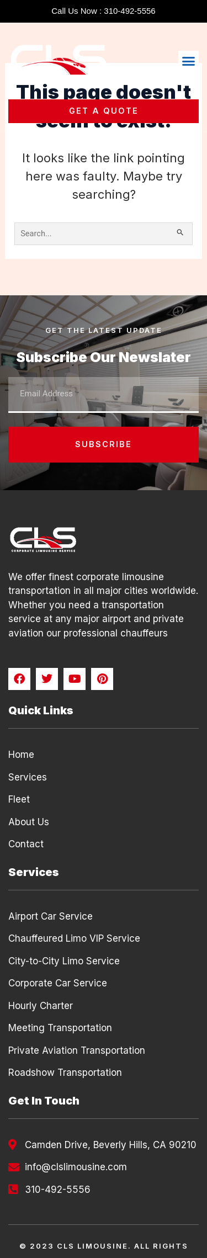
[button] (188, 61)
